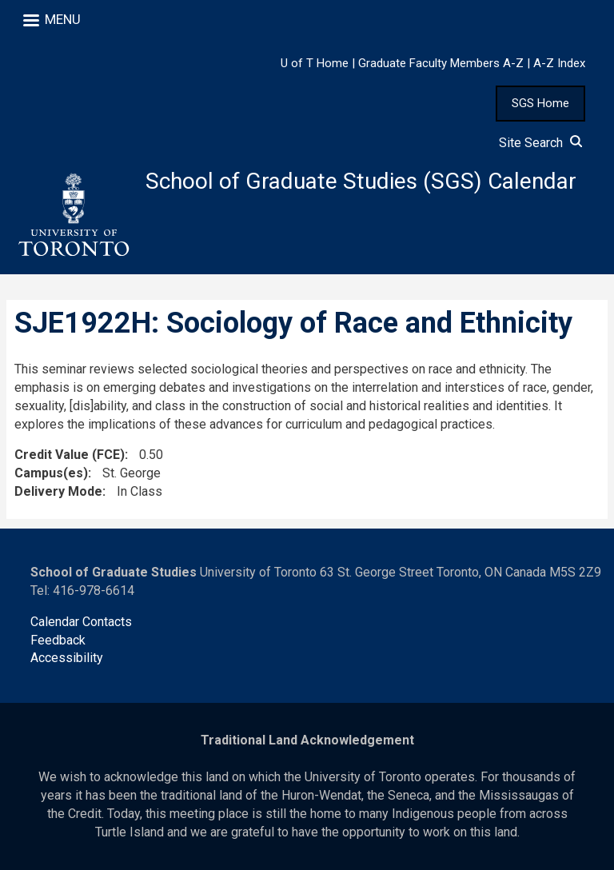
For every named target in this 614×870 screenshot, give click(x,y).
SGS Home (540, 103)
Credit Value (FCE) (69, 454)
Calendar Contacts (81, 621)
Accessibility (66, 657)
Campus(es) (51, 473)
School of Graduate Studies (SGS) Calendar (361, 181)
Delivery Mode (58, 491)
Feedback (58, 640)
